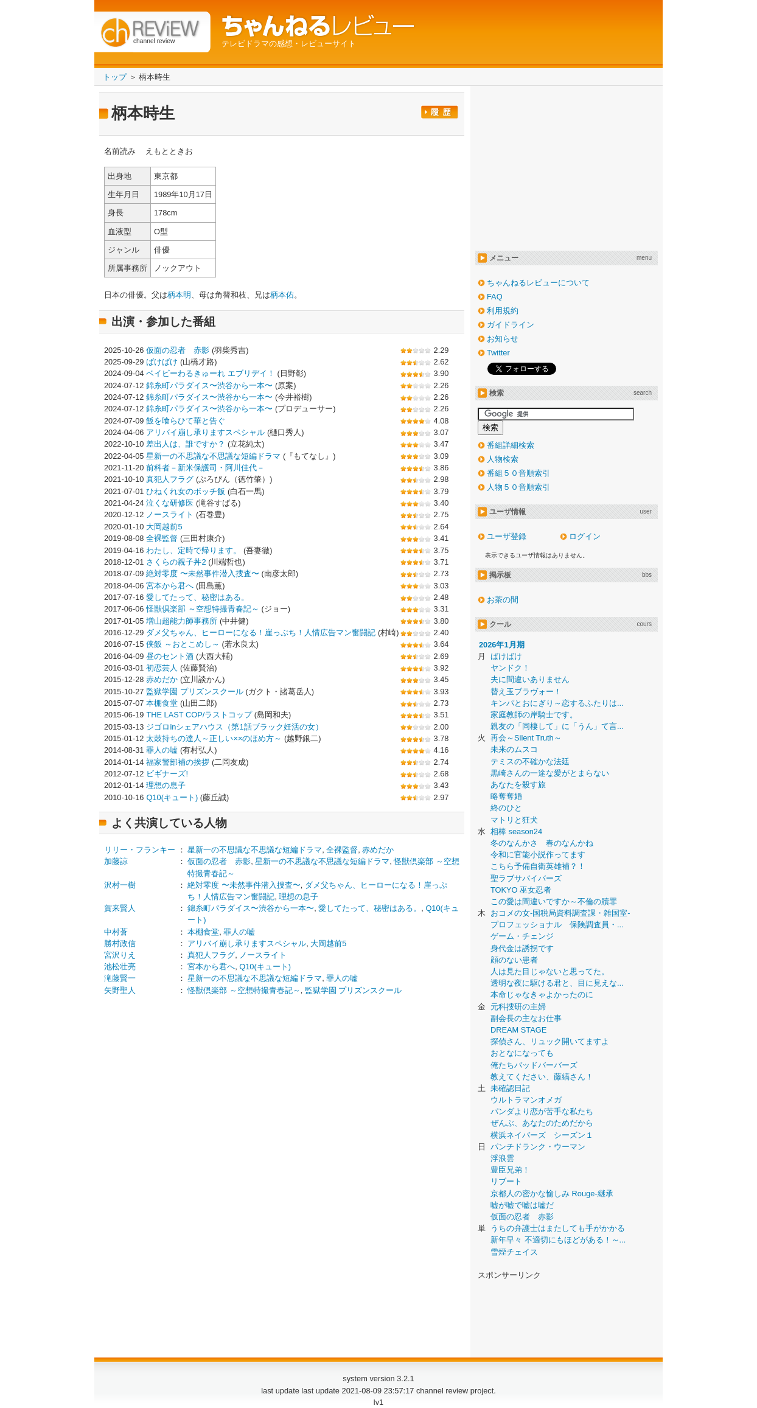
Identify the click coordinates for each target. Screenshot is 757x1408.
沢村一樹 (120, 885)
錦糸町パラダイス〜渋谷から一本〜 (209, 385)
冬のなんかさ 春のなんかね (541, 843)
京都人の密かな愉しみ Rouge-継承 (551, 1193)
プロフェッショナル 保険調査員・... (557, 924)
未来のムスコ (514, 749)
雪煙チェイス (514, 1251)
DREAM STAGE (518, 1029)
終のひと (506, 807)
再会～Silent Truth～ (526, 737)
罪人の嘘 (162, 750)
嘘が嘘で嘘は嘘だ (522, 1205)
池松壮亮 (120, 966)
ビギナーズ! (167, 773)
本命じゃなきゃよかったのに (541, 994)
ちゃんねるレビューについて (538, 282)
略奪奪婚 (506, 796)
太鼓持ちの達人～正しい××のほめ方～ (214, 738)
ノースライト (170, 514)
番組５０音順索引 (518, 473)
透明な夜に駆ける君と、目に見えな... (557, 983)
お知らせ (502, 338)
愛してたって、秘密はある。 (197, 597)
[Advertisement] (206, 1101)
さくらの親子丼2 (176, 561)
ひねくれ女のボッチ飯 (185, 491)
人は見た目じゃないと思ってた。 (549, 971)
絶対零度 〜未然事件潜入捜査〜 (202, 573)
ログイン (585, 536)
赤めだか (162, 679)
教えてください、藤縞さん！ (541, 1076)
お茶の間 (502, 599)
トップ (115, 77)
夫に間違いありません (530, 679)
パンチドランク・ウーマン (537, 1146)
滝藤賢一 (120, 978)
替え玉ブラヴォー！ (526, 691)
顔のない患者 (514, 959)
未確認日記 (510, 1088)
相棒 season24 (516, 831)
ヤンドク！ (510, 667)
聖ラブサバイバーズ (526, 878)
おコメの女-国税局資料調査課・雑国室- (560, 913)
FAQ (495, 296)
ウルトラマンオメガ (526, 1099)
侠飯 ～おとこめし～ (183, 644)
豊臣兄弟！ (510, 1169)
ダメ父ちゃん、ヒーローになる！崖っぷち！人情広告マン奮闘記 (260, 632)
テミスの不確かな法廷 (530, 761)
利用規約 (502, 310)
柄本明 (179, 294)
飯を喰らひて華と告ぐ (185, 420)
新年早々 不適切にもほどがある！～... (558, 1239)
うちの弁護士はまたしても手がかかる (557, 1228)
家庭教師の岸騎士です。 (533, 714)
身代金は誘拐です (522, 948)
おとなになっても (522, 1053)
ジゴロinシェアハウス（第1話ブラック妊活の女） (234, 726)
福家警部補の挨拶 (177, 762)
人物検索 (502, 459)
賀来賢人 (120, 908)
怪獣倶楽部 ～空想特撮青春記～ (202, 608)
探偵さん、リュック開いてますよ (549, 1041)
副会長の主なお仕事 (526, 1018)
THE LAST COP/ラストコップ (199, 714)
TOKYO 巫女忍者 (520, 889)
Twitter (498, 352)
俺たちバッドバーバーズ (533, 1065)
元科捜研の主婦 (518, 1006)
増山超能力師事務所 (181, 621)
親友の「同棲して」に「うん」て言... (557, 726)
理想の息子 (166, 785)
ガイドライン (510, 324)
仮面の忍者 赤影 (177, 350)
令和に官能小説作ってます (537, 854)
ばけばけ (162, 361)
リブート (506, 1181)
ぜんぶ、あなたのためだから (541, 1122)
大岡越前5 (164, 526)
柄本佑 (282, 294)
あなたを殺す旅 (518, 784)
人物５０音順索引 (518, 487)
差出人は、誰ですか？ (185, 443)
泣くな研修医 (170, 502)
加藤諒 (116, 861)
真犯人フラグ (170, 479)
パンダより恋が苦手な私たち (541, 1111)
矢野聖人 (120, 990)
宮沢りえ (120, 955)
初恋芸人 (162, 667)
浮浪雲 (502, 1158)
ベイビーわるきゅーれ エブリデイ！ (210, 373)
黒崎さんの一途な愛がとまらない (549, 773)
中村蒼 (116, 931)
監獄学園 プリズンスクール (194, 691)
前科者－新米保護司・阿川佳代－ (205, 467)
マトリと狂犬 (514, 819)
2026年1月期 (502, 644)
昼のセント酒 (170, 656)
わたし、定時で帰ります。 (193, 550)
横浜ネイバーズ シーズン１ (541, 1135)
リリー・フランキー (139, 849)
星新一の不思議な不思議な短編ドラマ (213, 456)
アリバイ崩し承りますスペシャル (205, 432)
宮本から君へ (170, 585)
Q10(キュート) (172, 797)
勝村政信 (120, 943)
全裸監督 (162, 538)
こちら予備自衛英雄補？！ (537, 866)
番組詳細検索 (510, 445)
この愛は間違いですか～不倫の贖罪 (553, 901)
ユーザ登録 (506, 536)
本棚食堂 (162, 703)
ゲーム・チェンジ (522, 936)
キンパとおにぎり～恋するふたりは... (557, 703)
